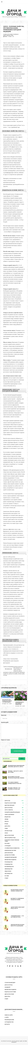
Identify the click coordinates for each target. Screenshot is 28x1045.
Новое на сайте (9, 1015)
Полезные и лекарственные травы (12, 840)
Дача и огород (8, 807)
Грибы (6, 828)
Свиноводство (8, 868)
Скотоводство (8, 873)
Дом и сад (7, 800)
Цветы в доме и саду (10, 837)
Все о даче (20, 1041)
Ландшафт (7, 987)
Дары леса (7, 826)
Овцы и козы (8, 871)
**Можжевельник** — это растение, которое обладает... (17, 917)
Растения (7, 843)
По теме (7, 875)
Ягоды (6, 823)
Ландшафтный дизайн (11, 857)
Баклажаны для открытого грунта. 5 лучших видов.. (7, 700)
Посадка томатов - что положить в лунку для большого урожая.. (14, 789)
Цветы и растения (8, 34)
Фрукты (7, 821)
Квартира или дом (9, 805)
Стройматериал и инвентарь (12, 848)
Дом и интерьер (9, 852)
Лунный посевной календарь (12, 812)
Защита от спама (5, 739)
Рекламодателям (9, 1019)
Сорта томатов (9, 809)
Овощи (6, 819)
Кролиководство (9, 866)
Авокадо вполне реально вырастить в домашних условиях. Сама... (17, 926)
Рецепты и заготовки (10, 802)
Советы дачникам (9, 814)
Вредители (7, 816)
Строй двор (8, 845)
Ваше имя (3, 715)
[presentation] (12, 744)
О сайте (7, 1017)
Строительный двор (10, 982)
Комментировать (18, 751)
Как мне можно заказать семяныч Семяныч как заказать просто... (17, 891)
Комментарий (4, 722)
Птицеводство (8, 864)
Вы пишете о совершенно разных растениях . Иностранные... (17, 899)
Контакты (7, 1024)
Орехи (6, 832)
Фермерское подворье (10, 859)
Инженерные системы (10, 850)
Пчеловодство (9, 861)
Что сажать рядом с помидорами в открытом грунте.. (14, 783)
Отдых (6, 878)
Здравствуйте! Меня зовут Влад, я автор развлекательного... (18, 908)
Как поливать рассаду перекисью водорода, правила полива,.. (16, 778)
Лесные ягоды (8, 830)
